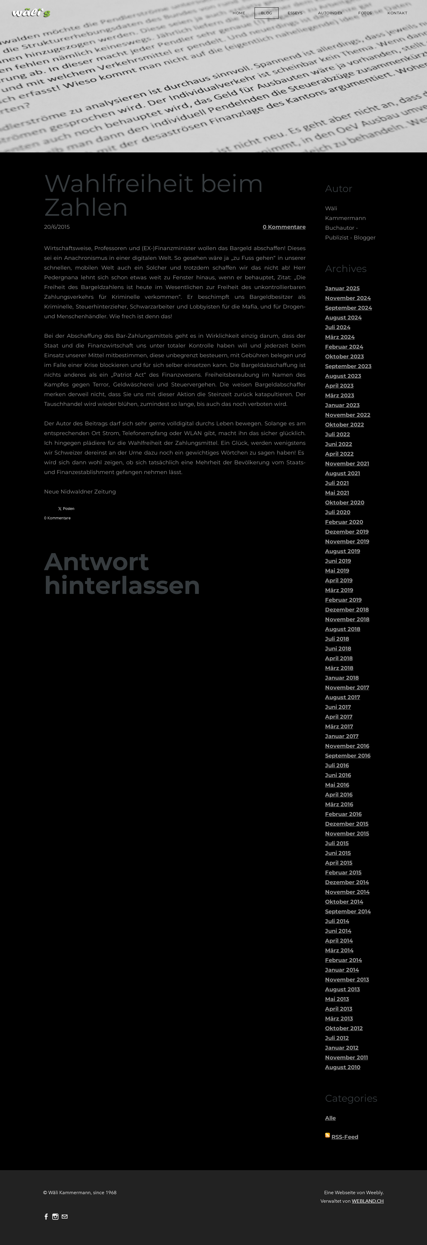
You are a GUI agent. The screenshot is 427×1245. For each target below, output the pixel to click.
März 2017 (339, 726)
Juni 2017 (338, 707)
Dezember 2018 (347, 609)
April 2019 (338, 580)
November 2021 (347, 463)
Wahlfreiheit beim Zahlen (154, 195)
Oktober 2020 (344, 502)
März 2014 (339, 950)
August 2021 (342, 473)
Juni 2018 (338, 648)
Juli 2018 (337, 639)
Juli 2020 (337, 512)
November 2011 (346, 1057)
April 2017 (338, 716)
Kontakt (397, 13)
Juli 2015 (337, 843)
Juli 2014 (337, 921)
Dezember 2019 (347, 531)
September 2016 (347, 755)
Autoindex (330, 13)
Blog (266, 13)
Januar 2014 (342, 970)
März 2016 (339, 804)
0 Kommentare (284, 227)
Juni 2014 (338, 931)
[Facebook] (46, 1216)
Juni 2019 (338, 561)
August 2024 (343, 317)
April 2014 (339, 940)
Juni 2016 (338, 775)
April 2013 (338, 1009)
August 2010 (342, 1067)
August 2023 (343, 376)
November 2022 (347, 415)
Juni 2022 (338, 444)
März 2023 (339, 395)
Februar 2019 (343, 600)
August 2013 (342, 989)
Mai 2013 (337, 999)
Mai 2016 (337, 785)
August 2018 (342, 629)
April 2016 (338, 794)
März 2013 (339, 1018)
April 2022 (339, 454)
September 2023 (348, 366)
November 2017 (347, 687)
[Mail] (64, 1216)
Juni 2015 (338, 853)
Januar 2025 (342, 288)
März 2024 (340, 337)
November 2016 (347, 746)
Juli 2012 (337, 1038)
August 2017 (342, 697)
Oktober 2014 (344, 901)
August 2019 (342, 551)
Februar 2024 (344, 347)
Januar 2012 (342, 1047)
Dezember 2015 (347, 824)
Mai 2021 (337, 493)
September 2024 (348, 308)
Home (238, 13)
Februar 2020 (344, 522)
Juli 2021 (337, 483)
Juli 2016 (337, 765)
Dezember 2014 (347, 882)
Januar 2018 (342, 678)
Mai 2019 (337, 570)
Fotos (365, 13)
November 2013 (347, 979)
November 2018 (347, 619)
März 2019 (339, 590)
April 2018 (339, 658)
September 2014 (348, 911)
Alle (330, 1118)
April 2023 (339, 385)
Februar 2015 (343, 872)
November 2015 (347, 833)
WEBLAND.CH (368, 1201)
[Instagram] (55, 1216)
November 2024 (348, 298)
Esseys (294, 13)
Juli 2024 (337, 327)
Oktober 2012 (344, 1028)
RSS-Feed (345, 1137)
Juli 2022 (337, 434)
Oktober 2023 (344, 356)
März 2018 (339, 668)
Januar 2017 (342, 736)
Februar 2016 (343, 814)
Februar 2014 (343, 960)
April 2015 (338, 863)
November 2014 (347, 892)
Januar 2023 (342, 405)
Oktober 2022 (344, 424)
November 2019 (347, 541)
